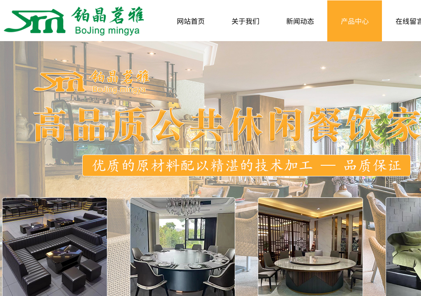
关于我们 (245, 21)
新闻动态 (300, 21)
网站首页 (191, 21)
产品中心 (355, 21)
